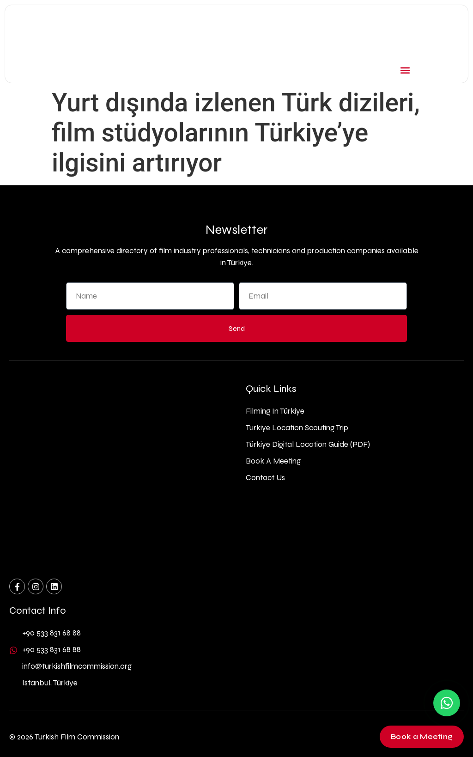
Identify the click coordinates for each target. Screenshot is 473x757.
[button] (405, 70)
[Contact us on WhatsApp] (446, 703)
